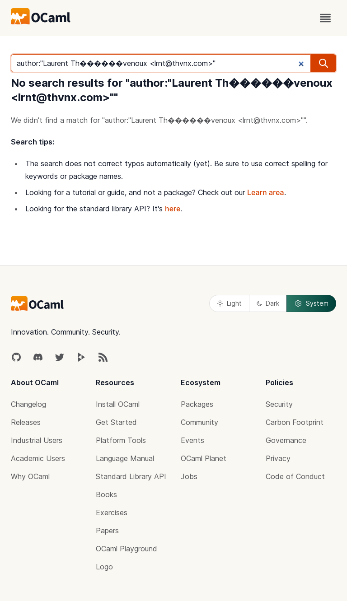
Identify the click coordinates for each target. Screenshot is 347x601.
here (172, 208)
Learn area (265, 192)
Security (279, 404)
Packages (197, 404)
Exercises (111, 512)
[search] (323, 63)
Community (199, 422)
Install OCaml (118, 404)
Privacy (278, 458)
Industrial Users (36, 440)
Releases (26, 422)
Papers (107, 530)
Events (192, 440)
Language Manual (125, 458)
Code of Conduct (295, 476)
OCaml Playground (126, 548)
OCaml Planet (203, 458)
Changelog (28, 404)
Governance (286, 440)
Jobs (189, 476)
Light (229, 303)
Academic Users (38, 458)
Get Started (116, 422)
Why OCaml (30, 476)
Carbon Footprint (295, 422)
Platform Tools (121, 440)
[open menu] (325, 18)
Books (106, 494)
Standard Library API (131, 476)
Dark (268, 303)
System (311, 303)
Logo (104, 566)
